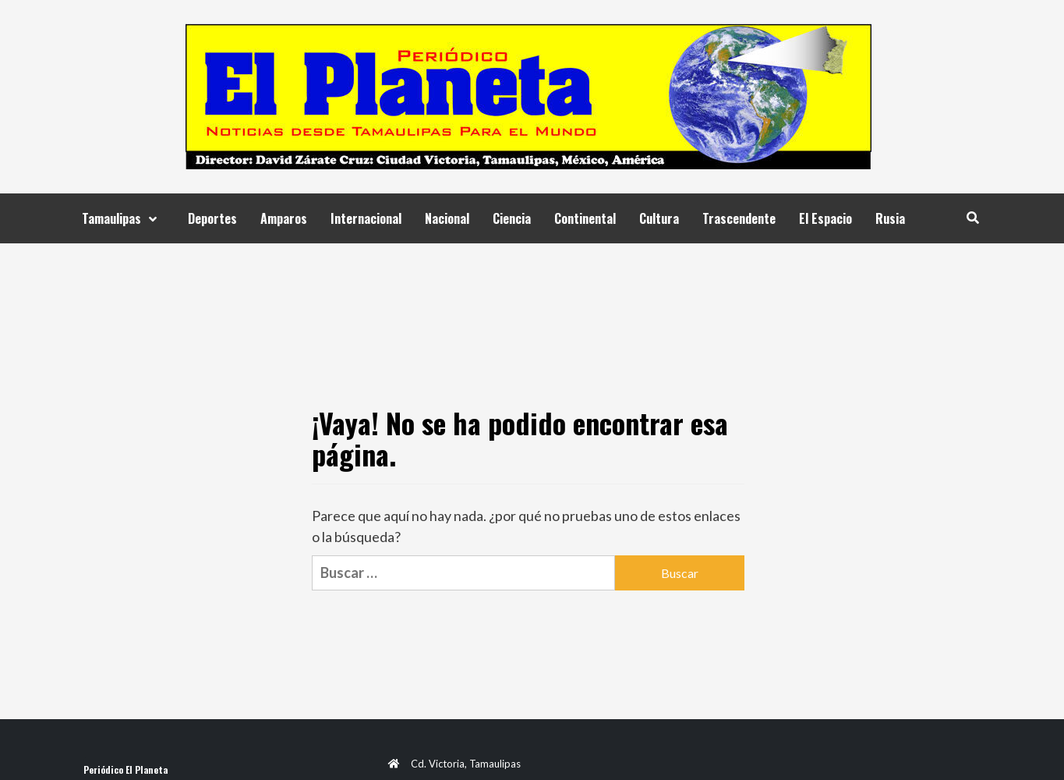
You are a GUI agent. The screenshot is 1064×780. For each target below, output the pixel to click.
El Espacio (825, 218)
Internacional (366, 218)
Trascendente (739, 218)
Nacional (447, 218)
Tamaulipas (123, 218)
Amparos (283, 218)
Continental (585, 218)
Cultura (659, 218)
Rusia (890, 218)
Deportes (212, 218)
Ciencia (512, 218)
